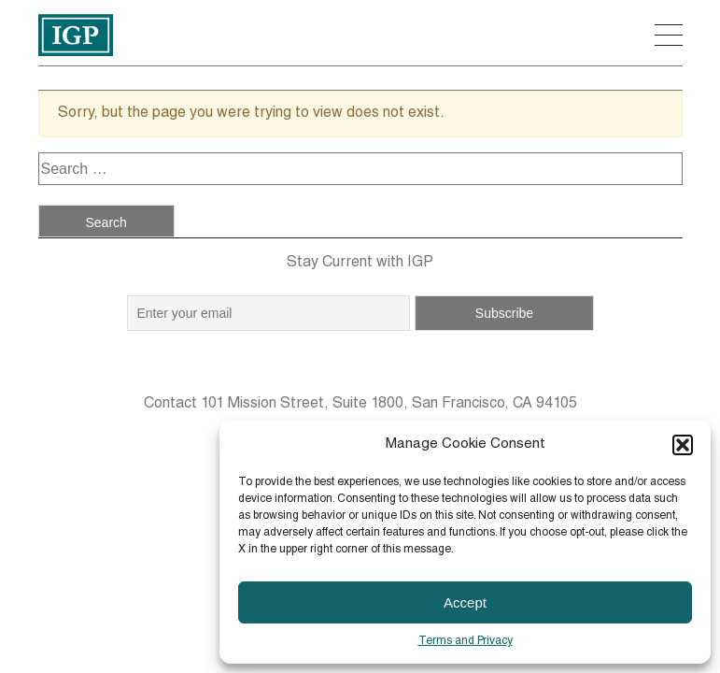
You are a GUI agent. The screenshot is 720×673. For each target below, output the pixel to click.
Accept (465, 602)
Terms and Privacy (465, 641)
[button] (682, 445)
